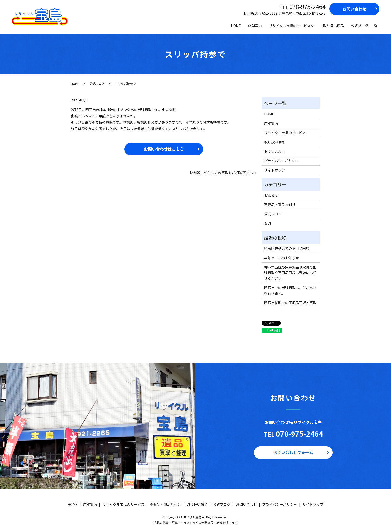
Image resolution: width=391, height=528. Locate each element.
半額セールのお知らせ (281, 257)
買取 (267, 223)
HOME (236, 25)
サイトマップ (274, 170)
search (375, 26)
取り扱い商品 (333, 25)
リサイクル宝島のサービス (290, 25)
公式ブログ (359, 25)
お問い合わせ (354, 9)
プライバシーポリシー (281, 160)
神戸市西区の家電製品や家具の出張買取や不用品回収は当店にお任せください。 (290, 273)
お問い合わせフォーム (293, 452)
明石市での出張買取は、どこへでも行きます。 (290, 290)
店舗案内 (255, 25)
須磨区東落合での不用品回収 (286, 248)
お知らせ (271, 195)
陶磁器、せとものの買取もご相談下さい (221, 172)
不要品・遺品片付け (279, 204)
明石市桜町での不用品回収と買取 (290, 302)
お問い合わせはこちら (164, 149)
